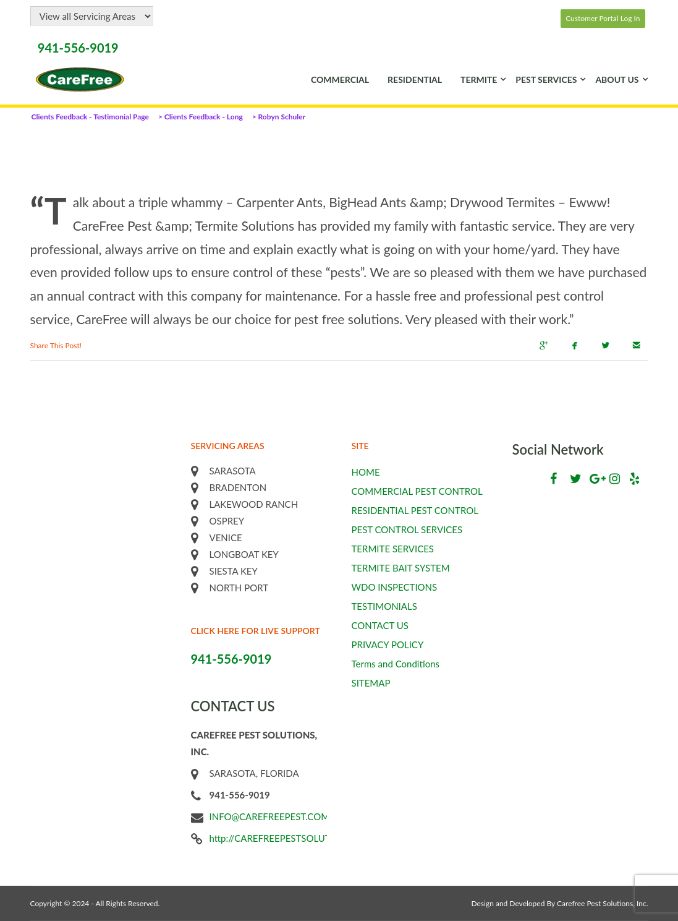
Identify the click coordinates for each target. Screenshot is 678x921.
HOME (366, 472)
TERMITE (478, 79)
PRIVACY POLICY (388, 644)
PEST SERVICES (546, 79)
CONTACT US (380, 625)
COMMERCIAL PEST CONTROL (417, 491)
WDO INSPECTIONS (395, 587)
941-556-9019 (78, 47)
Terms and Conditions (396, 663)
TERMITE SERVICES (393, 548)
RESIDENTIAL (415, 79)
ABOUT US (616, 79)
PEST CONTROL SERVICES (407, 529)
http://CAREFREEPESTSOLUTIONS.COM (293, 838)
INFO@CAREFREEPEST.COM (270, 816)
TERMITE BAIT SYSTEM (401, 567)
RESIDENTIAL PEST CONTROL (415, 510)
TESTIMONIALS (384, 606)
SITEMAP (371, 682)
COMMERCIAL (340, 79)
